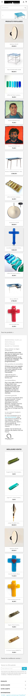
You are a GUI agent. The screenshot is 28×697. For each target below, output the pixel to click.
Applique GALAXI (14, 44)
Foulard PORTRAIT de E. (14, 120)
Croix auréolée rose (14, 324)
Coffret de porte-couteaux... (14, 95)
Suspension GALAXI (14, 222)
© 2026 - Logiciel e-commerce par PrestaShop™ (13, 695)
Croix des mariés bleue (14, 574)
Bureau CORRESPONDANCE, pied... (14, 171)
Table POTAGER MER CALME (14, 69)
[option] (14, 15)
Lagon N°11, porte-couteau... (14, 497)
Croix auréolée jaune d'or (14, 599)
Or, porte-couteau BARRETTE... (14, 650)
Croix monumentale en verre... (14, 248)
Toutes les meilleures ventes (11, 658)
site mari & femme (10, 417)
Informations (5, 692)
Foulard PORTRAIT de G (14, 146)
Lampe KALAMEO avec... (14, 523)
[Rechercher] (14, 7)
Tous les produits (7, 332)
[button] (3, 15)
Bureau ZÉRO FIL (14, 299)
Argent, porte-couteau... (14, 625)
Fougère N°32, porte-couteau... (14, 472)
